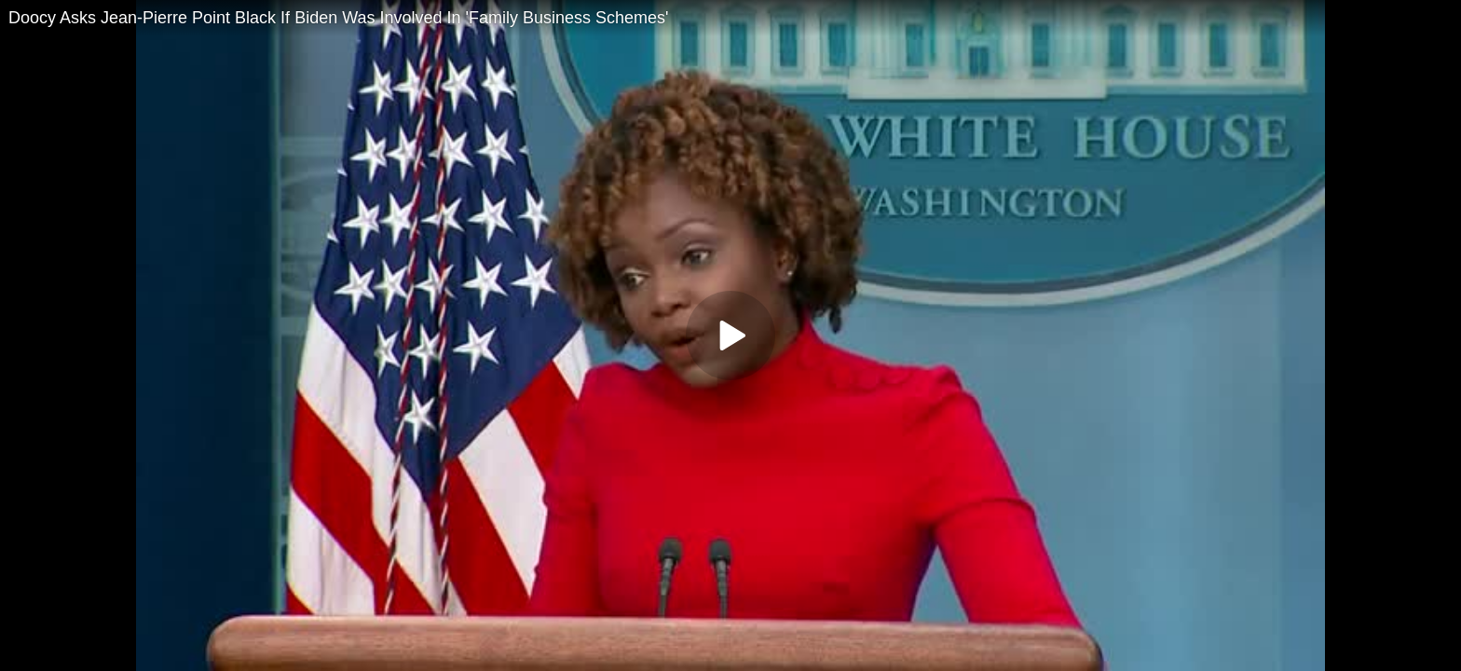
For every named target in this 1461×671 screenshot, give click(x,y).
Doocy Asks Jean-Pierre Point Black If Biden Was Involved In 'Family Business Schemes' (338, 17)
